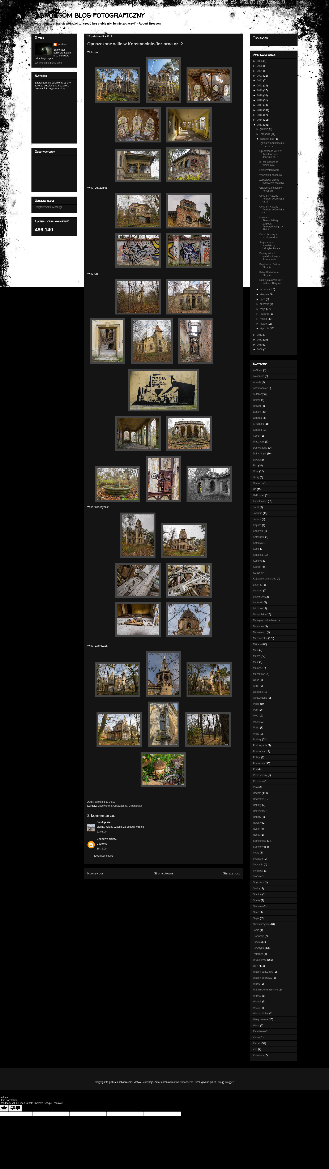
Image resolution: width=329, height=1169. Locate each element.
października (267, 138)
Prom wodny (260, 775)
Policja (256, 757)
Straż (256, 912)
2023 (260, 75)
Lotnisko (257, 590)
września (265, 289)
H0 (254, 489)
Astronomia (259, 388)
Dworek (257, 459)
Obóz (256, 679)
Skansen (258, 858)
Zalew (256, 1037)
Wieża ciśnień (261, 1013)
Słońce (257, 876)
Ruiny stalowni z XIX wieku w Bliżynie (270, 281)
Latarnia (257, 584)
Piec (255, 715)
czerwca (265, 304)
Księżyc (257, 572)
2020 (260, 90)
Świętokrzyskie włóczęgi (48, 207)
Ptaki (256, 787)
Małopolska (259, 614)
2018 (260, 100)
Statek (256, 900)
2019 (260, 95)
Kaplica (257, 525)
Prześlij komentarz (103, 855)
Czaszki (257, 429)
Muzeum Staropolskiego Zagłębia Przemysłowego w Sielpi (271, 223)
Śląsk (256, 918)
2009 (260, 349)
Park (255, 709)
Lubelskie (258, 596)
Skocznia (258, 864)
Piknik (256, 721)
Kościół (257, 566)
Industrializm (260, 501)
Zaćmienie (259, 1031)
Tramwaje (258, 936)
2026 (260, 61)
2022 (260, 80)
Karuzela (258, 531)
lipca (263, 299)
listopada (265, 134)
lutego (264, 323)
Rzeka (256, 834)
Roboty (257, 816)
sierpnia (264, 294)
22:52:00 (102, 831)
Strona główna (163, 873)
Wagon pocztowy (262, 977)
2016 (260, 110)
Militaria (257, 644)
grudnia (264, 129)
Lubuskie (258, 602)
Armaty (257, 382)
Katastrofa (259, 537)
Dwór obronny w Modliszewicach (269, 236)
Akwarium (258, 376)
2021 (260, 85)
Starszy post (231, 873)
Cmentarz (258, 423)
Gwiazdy (258, 483)
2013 (260, 124)
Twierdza (258, 953)
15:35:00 (102, 848)
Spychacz (258, 882)
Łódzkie (257, 608)
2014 (260, 119)
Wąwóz (257, 995)
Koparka (257, 560)
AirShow (257, 370)
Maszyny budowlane (264, 620)
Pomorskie (259, 763)
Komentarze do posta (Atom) (170, 883)
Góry (255, 471)
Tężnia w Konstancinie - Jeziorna (272, 144)
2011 (260, 339)
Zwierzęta (258, 1055)
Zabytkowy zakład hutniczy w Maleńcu (272, 181)
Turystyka (258, 948)
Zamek (257, 1043)
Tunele (257, 942)
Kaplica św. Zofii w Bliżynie (269, 266)
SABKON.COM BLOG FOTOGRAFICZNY (87, 15)
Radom (257, 793)
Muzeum (258, 674)
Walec (256, 983)
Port (255, 769)
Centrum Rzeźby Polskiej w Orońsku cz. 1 (271, 209)
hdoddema (187, 1082)
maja (263, 309)
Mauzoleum (259, 632)
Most (255, 662)
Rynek (256, 828)
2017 (260, 105)
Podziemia (259, 751)
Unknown (102, 839)
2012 (260, 334)
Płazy (256, 733)
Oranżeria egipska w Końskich (270, 189)
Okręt (256, 685)
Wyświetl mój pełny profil (48, 62)
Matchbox (258, 626)
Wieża (256, 1007)
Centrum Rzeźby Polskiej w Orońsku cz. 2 (271, 198)
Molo (255, 650)
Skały (256, 852)
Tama (256, 930)
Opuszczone (120, 805)
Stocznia (258, 906)
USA (255, 965)
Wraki (256, 1025)
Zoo (255, 1049)
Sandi (100, 822)
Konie (256, 548)
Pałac (256, 703)
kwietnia (265, 313)
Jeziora (257, 519)
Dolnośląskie (260, 447)
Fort (255, 465)
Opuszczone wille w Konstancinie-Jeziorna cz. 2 (270, 154)
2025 (260, 65)
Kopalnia (258, 554)
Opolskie (258, 691)
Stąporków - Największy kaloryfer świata (269, 245)
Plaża (256, 727)
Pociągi (257, 739)
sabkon (62, 44)
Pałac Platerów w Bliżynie (269, 274)
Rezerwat (258, 811)
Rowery (257, 822)
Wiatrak (257, 1001)
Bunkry (257, 411)
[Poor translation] (15, 1108)
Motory (257, 668)
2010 (260, 344)
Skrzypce (258, 870)
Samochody (259, 840)
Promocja (258, 781)
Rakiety (257, 805)
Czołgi (256, 435)
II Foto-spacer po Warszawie (268, 163)
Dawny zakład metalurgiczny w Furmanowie (270, 256)
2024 (260, 70)
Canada (257, 417)
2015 (260, 115)
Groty (256, 477)
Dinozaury (258, 441)
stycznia (265, 328)
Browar (257, 405)
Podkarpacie (260, 745)
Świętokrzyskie (261, 924)
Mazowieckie (105, 805)
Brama (256, 400)
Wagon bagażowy (263, 971)
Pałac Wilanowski (269, 169)
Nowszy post (95, 873)
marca (264, 318)
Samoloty (258, 846)
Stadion (257, 894)
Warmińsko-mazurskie (265, 989)
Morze (256, 656)
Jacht (256, 507)
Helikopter (258, 495)
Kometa (257, 542)
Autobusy (258, 394)
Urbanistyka (135, 805)
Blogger (229, 1082)
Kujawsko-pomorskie (264, 578)
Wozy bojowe (260, 1019)
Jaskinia (257, 513)
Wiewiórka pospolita (270, 175)
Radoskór (258, 799)
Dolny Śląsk (259, 453)
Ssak (256, 888)
